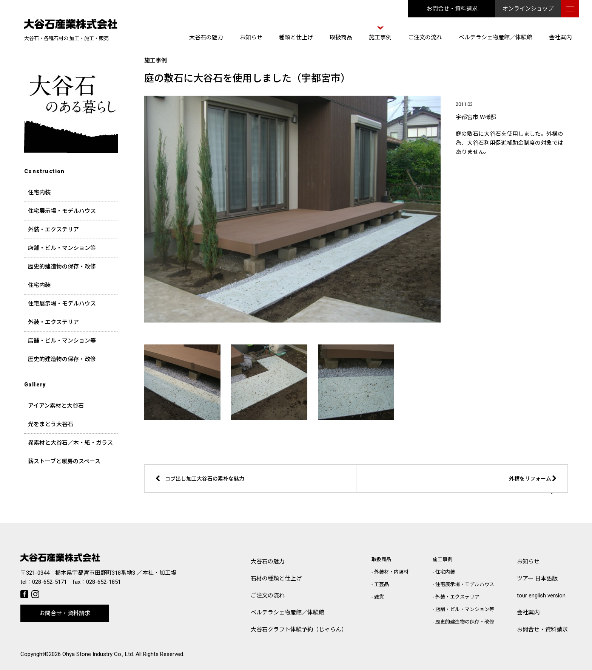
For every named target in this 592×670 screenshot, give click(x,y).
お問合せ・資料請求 (452, 8)
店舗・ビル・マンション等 (62, 248)
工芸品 (381, 584)
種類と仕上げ (296, 37)
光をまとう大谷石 (50, 424)
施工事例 (380, 37)
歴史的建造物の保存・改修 (62, 266)
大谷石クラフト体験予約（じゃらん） (299, 629)
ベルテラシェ (287, 612)
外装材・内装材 (391, 572)
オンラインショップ (528, 8)
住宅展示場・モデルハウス (62, 211)
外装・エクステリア (53, 229)
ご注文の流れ (425, 37)
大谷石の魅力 (206, 37)
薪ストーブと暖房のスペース (64, 461)
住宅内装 (39, 192)
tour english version (541, 595)
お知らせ (251, 37)
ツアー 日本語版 (537, 578)
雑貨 (379, 597)
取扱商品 (341, 37)
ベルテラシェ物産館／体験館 (495, 37)
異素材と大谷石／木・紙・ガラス (70, 442)
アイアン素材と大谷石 (56, 405)
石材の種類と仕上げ (276, 578)
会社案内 (560, 37)
